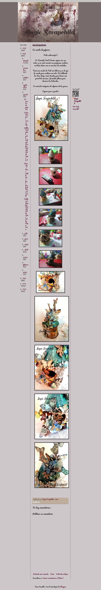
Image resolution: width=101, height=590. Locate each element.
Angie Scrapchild (77, 101)
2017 (24, 283)
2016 (24, 289)
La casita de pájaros (26, 104)
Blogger (63, 586)
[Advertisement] (50, 560)
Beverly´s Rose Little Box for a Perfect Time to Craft (26, 179)
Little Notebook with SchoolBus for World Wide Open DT (26, 144)
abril (26, 249)
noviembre (25, 69)
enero (25, 272)
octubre (25, 77)
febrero (25, 264)
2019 (24, 53)
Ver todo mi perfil (76, 107)
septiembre (25, 85)
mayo (26, 244)
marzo (25, 257)
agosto (25, 94)
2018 (24, 278)
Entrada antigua (62, 574)
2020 (24, 48)
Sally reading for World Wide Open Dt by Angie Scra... (26, 214)
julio (26, 233)
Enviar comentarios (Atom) (53, 578)
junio (26, 238)
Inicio (52, 574)
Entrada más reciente (40, 574)
